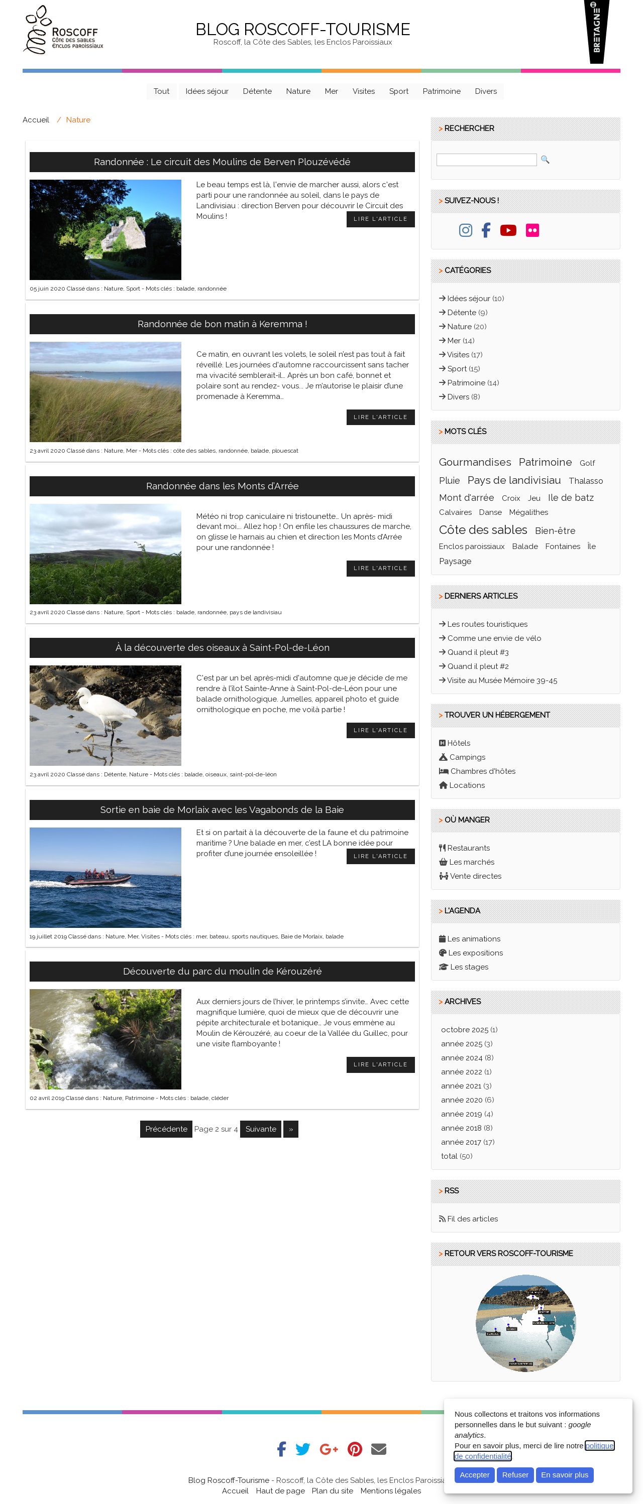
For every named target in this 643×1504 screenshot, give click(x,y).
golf (587, 463)
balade (185, 288)
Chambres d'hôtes (483, 771)
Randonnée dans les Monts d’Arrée (222, 485)
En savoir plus (564, 1474)
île (592, 546)
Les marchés (472, 862)
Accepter (474, 1474)
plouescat (285, 450)
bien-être (555, 530)
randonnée (212, 288)
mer (201, 936)
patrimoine (545, 462)
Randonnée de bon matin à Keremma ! (222, 323)
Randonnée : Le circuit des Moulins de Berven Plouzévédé (222, 161)
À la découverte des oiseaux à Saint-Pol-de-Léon (223, 647)
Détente (257, 91)
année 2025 (461, 1043)
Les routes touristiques (487, 624)
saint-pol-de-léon (253, 774)
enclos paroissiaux (472, 546)
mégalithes (528, 512)
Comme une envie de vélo (495, 638)
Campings (467, 757)
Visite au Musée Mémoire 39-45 (502, 680)
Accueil (36, 119)
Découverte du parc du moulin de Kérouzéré (222, 971)
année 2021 (461, 1085)
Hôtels (459, 743)
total (450, 1156)
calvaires (455, 512)
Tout (161, 91)
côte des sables (194, 450)
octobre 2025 (464, 1029)
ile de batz (571, 497)
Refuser (515, 1474)
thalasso (586, 481)
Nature (298, 91)
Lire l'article (381, 219)
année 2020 (462, 1100)
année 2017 (461, 1142)
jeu (534, 498)
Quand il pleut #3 (478, 652)
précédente (166, 1129)
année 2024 (462, 1057)
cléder (220, 1098)
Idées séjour (207, 91)
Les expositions (476, 953)
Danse (490, 512)
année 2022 (461, 1071)
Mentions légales (391, 1490)
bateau (219, 936)
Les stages (469, 967)
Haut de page (280, 1490)
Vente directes (475, 876)
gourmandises (475, 462)
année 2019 (461, 1114)
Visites (364, 91)
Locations (467, 785)
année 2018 (461, 1128)
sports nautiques (255, 936)
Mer (331, 91)
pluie (449, 480)
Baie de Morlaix (302, 936)
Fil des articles (473, 1218)
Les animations (474, 938)
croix (511, 498)
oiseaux (216, 774)
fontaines (563, 546)
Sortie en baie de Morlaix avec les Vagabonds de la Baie (222, 809)
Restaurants (469, 848)
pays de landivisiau (256, 612)
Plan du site (332, 1490)
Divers (486, 91)
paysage (455, 561)
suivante (261, 1129)
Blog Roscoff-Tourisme (302, 29)
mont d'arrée (466, 497)
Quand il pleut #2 (478, 666)
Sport (398, 91)
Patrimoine (442, 91)
